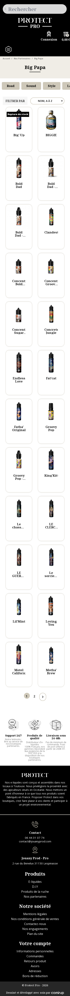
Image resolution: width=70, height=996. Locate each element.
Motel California (20, 671)
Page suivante (42, 697)
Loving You (51, 623)
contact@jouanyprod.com (35, 841)
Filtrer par (15, 101)
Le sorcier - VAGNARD (52, 576)
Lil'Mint (19, 621)
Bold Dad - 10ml (51, 187)
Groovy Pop (51, 428)
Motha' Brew (51, 671)
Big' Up (18, 135)
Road (11, 86)
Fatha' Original (19, 428)
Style (51, 86)
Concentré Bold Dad (20, 284)
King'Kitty (52, 475)
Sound (31, 86)
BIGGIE (51, 135)
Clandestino (54, 232)
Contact (35, 833)
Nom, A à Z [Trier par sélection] (51, 101)
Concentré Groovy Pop (52, 284)
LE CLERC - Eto (51, 527)
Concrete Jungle (51, 331)
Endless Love (19, 379)
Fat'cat (51, 378)
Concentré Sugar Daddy (20, 332)
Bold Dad (18, 185)
